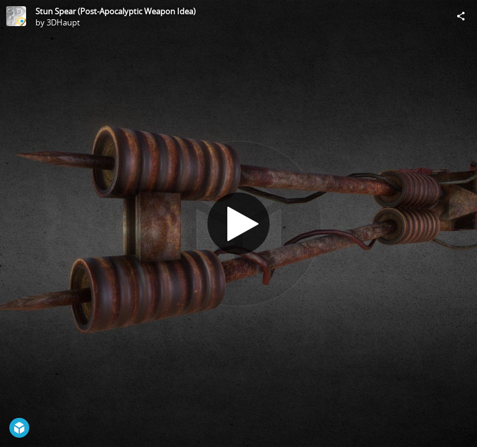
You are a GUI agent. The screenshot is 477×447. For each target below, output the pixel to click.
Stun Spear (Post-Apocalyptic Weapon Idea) (115, 11)
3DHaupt (63, 22)
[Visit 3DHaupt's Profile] (16, 16)
